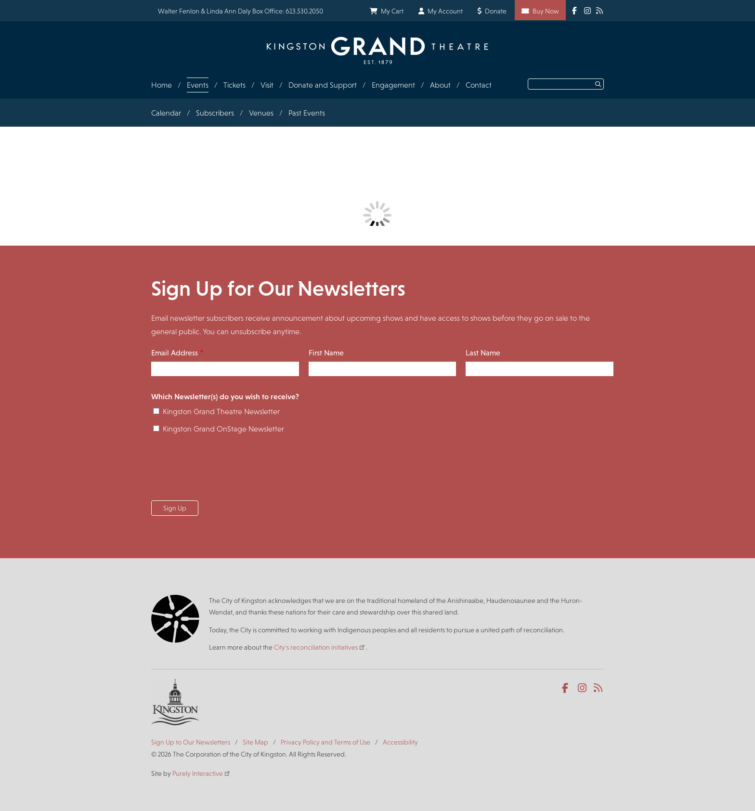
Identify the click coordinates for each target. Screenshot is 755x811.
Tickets (234, 85)
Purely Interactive (201, 773)
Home (161, 85)
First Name (326, 353)
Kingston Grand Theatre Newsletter (221, 411)
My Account (445, 11)
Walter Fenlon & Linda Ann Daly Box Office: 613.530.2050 (240, 11)
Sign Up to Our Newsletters (190, 742)
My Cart (392, 11)
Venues (261, 113)
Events (197, 85)
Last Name (483, 353)
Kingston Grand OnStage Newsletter (223, 429)
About (440, 85)
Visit (266, 85)
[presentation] (224, 470)
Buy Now (546, 11)
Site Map (255, 742)
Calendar (166, 113)
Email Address (174, 353)
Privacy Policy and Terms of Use (325, 742)
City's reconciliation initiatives (320, 647)
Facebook (567, 688)
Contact (479, 85)
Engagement (393, 85)
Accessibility (400, 742)
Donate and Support (322, 85)
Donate (496, 11)
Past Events (306, 113)
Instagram (583, 688)
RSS (599, 688)
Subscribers (215, 113)
